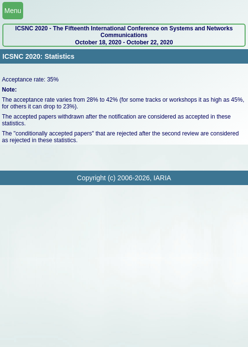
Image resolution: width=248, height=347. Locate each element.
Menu (12, 10)
